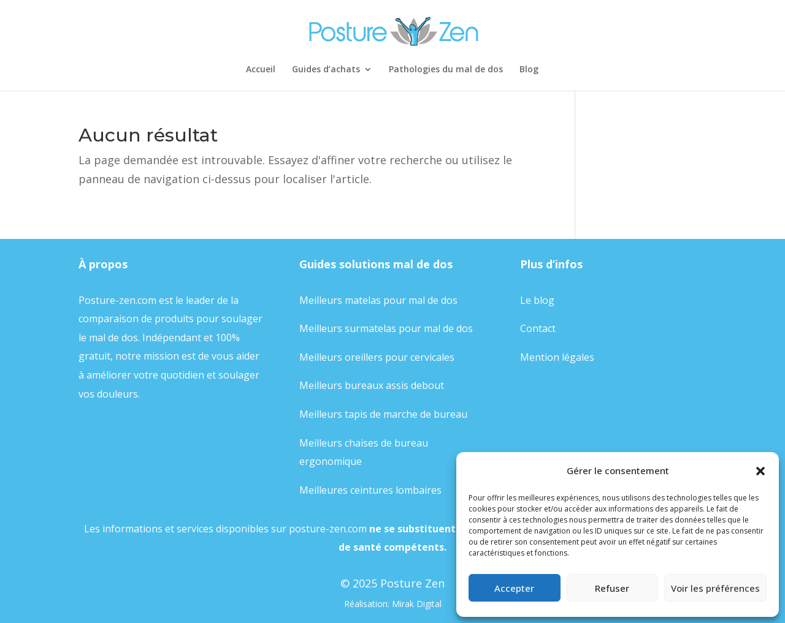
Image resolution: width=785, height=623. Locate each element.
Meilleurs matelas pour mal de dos (378, 300)
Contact (538, 328)
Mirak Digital (417, 604)
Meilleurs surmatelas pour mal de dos (386, 328)
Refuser (612, 588)
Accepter (514, 588)
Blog (528, 70)
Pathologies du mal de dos (446, 70)
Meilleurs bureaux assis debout (371, 385)
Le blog (537, 300)
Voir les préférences (715, 588)
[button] (760, 471)
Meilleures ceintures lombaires (370, 490)
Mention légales (557, 357)
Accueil (260, 70)
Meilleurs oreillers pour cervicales (376, 357)
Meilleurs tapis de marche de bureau (383, 414)
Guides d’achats (326, 70)
